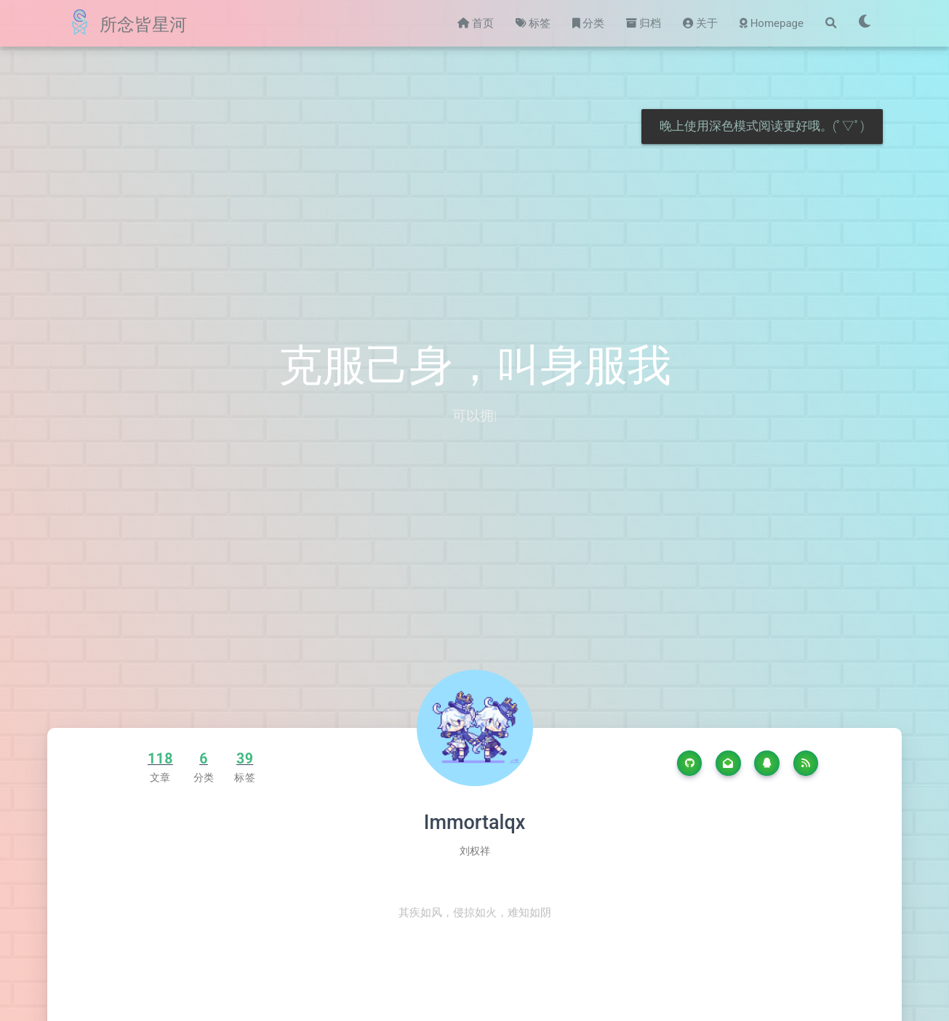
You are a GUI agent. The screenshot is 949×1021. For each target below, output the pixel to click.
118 (160, 758)
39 (244, 758)
